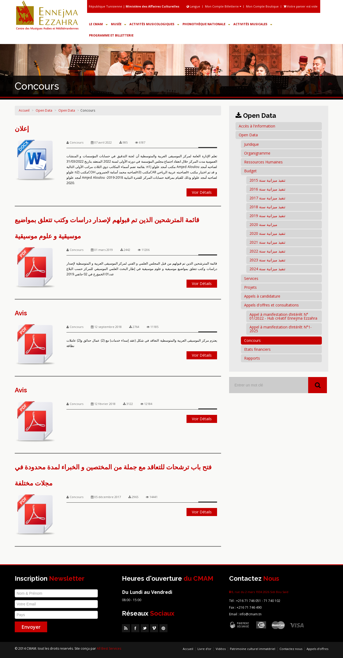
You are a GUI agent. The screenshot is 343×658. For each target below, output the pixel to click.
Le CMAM (98, 24)
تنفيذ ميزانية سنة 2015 (267, 180)
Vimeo (154, 628)
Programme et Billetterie (111, 35)
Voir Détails (202, 192)
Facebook (135, 628)
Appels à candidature (262, 296)
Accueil (24, 110)
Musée (118, 24)
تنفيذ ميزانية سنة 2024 (267, 268)
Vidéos (221, 649)
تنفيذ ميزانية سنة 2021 (267, 242)
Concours (252, 340)
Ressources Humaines (263, 161)
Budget (250, 170)
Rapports (252, 358)
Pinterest (163, 628)
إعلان (22, 129)
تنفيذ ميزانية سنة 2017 (267, 197)
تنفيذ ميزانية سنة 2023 (267, 259)
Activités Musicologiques (154, 24)
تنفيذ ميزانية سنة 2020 (267, 233)
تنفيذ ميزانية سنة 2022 (267, 251)
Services (251, 278)
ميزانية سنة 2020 (263, 224)
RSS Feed (126, 628)
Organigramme (257, 153)
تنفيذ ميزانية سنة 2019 (267, 215)
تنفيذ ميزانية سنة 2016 (267, 189)
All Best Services (109, 648)
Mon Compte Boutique (262, 6)
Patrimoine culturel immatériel (252, 649)
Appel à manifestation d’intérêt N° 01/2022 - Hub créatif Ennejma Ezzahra (283, 316)
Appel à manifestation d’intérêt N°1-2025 (280, 328)
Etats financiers (257, 349)
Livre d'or (204, 649)
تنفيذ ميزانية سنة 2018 (267, 206)
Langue (194, 6)
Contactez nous (290, 649)
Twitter (145, 628)
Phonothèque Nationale (206, 24)
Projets (250, 287)
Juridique (251, 144)
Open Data (44, 110)
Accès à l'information (257, 126)
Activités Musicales (252, 24)
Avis (21, 313)
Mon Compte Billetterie (223, 6)
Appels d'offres (317, 649)
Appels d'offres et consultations (271, 305)
